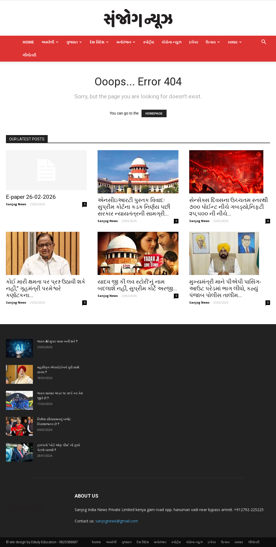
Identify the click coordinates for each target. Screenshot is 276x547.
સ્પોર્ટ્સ (148, 42)
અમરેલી (50, 42)
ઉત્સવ (213, 42)
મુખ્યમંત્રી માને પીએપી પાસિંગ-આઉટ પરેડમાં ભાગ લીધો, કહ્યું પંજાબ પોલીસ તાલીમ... (225, 288)
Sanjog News (16, 204)
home (28, 42)
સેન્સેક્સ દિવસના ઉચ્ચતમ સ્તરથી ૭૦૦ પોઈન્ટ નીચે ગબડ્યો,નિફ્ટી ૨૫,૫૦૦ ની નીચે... (228, 207)
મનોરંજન (125, 42)
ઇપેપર (193, 42)
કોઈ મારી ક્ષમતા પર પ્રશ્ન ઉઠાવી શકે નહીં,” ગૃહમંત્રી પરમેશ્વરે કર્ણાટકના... (45, 288)
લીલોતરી (29, 55)
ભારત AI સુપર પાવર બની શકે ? (57, 341)
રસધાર (235, 42)
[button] (263, 42)
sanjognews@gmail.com (116, 520)
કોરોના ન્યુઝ (171, 42)
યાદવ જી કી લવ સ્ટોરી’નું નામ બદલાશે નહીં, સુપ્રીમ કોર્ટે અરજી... (137, 285)
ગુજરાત (74, 42)
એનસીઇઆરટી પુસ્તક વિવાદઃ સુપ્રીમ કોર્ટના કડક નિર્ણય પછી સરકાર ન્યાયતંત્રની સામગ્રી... (134, 207)
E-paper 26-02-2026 (31, 197)
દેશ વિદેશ (99, 42)
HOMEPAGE (154, 113)
